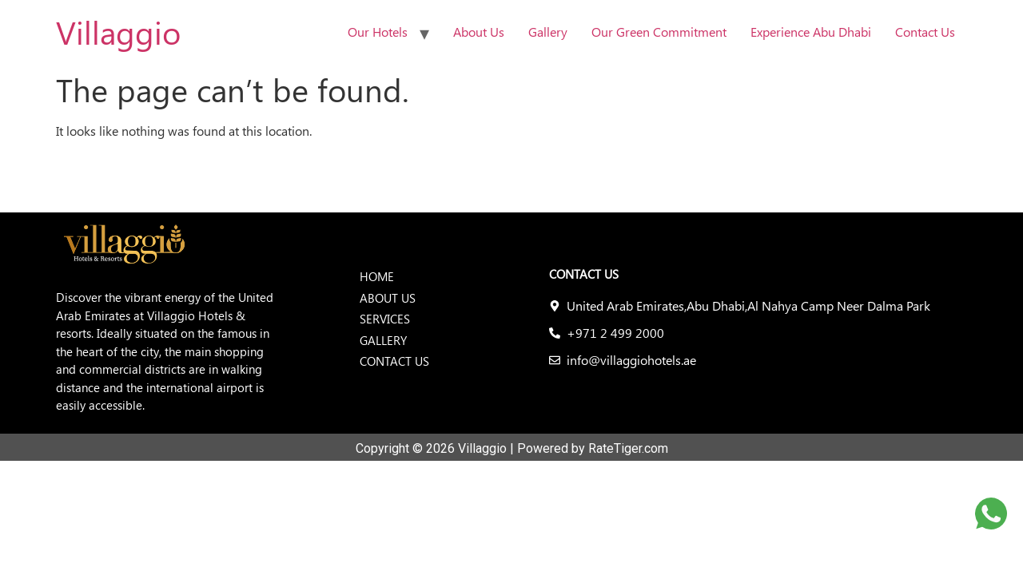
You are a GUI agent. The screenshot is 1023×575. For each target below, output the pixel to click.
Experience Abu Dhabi (810, 31)
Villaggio (118, 31)
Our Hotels (378, 31)
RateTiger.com (628, 448)
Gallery (547, 31)
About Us (478, 31)
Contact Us (925, 31)
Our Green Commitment (658, 31)
